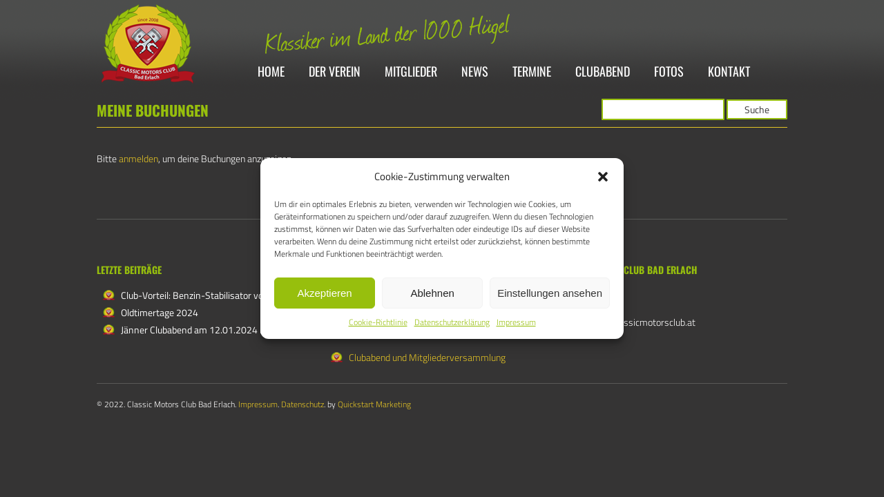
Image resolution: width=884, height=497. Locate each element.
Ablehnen (432, 293)
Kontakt (729, 72)
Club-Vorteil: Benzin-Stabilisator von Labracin (213, 295)
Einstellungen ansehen (549, 293)
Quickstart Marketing (374, 404)
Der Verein (335, 72)
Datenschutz (302, 404)
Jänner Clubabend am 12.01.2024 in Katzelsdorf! (219, 329)
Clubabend (602, 72)
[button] (603, 177)
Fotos (669, 72)
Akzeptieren (324, 293)
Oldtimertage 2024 (159, 312)
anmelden (138, 158)
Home (271, 72)
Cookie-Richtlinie (378, 322)
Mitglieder (411, 72)
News (474, 72)
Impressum (516, 322)
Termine (531, 72)
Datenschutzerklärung (452, 322)
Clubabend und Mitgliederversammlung (427, 357)
